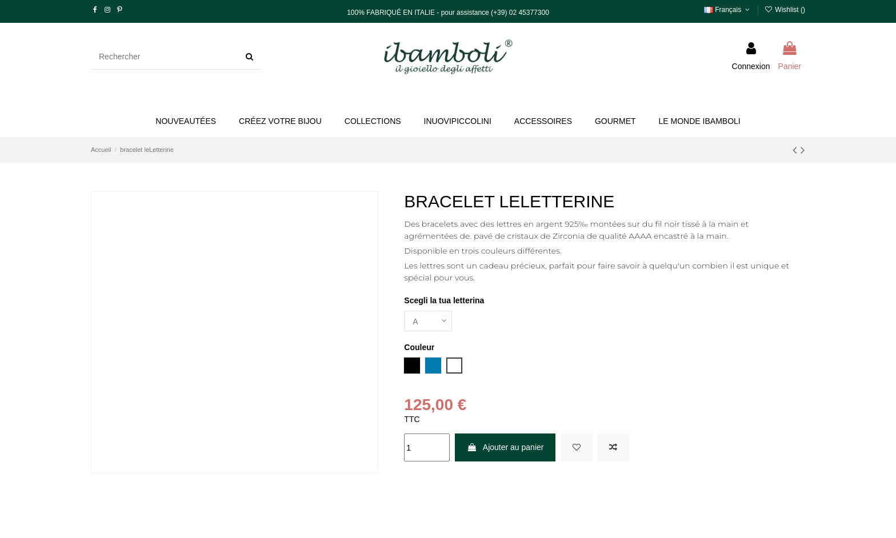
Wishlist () (785, 10)
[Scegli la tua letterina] (428, 321)
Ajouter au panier (505, 447)
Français (728, 10)
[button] (280, 121)
